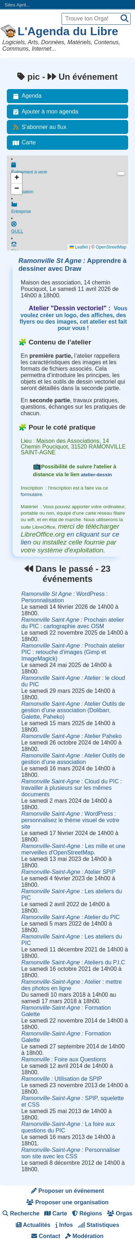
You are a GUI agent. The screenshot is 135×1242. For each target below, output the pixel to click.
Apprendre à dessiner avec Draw (72, 264)
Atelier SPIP (68, 872)
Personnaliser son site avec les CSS (70, 1153)
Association (69, 189)
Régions (87, 1213)
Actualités (33, 1225)
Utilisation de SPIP (61, 1079)
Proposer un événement (67, 1191)
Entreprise (69, 210)
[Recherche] (125, 19)
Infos (64, 1225)
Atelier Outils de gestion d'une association (73, 758)
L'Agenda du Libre (68, 31)
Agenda (25, 96)
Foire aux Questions (63, 1059)
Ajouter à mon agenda (44, 111)
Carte (23, 142)
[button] (16, 178)
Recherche (21, 1213)
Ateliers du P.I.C (73, 962)
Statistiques (98, 1225)
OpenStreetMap (111, 247)
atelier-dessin (96, 474)
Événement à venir (69, 169)
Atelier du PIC (70, 917)
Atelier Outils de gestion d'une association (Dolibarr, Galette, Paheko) (73, 710)
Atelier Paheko (71, 736)
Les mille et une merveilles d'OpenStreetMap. (73, 849)
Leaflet (78, 247)
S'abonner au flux (38, 127)
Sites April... (17, 5)
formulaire (31, 494)
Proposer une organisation (67, 1202)
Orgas (119, 1213)
